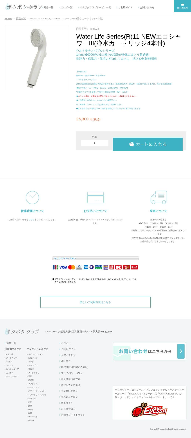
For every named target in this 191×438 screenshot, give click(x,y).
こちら (31, 219)
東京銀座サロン (69, 397)
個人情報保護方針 (70, 379)
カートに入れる (148, 141)
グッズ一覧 (67, 7)
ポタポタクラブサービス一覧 (95, 7)
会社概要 (66, 361)
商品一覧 (48, 7)
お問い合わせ (147, 7)
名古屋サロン (68, 409)
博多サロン (67, 403)
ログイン (31, 7)
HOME (8, 18)
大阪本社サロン (69, 391)
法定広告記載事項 (70, 385)
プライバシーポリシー (73, 373)
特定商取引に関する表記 (74, 367)
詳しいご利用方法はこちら (95, 302)
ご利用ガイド (125, 7)
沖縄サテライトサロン (73, 415)
